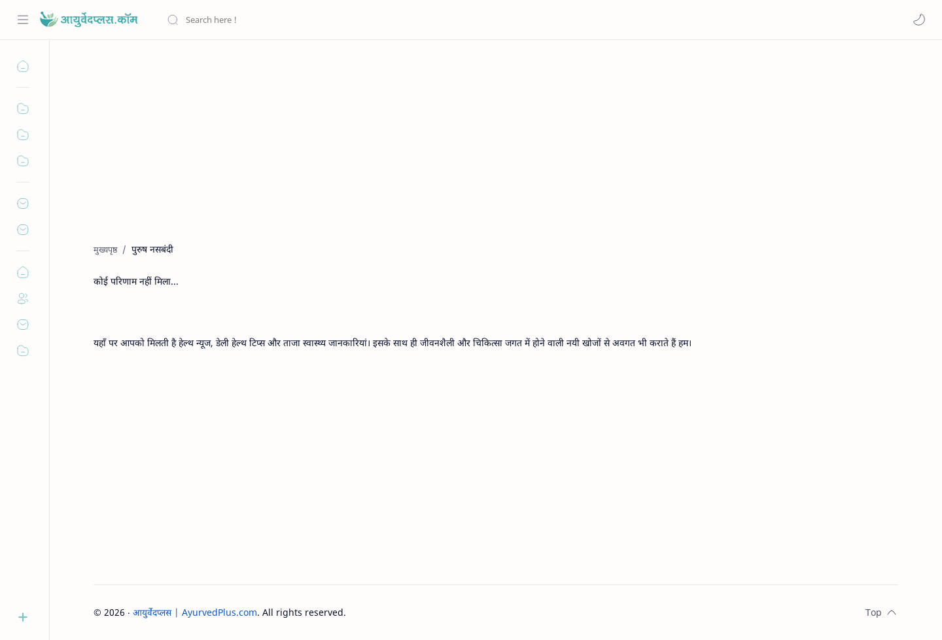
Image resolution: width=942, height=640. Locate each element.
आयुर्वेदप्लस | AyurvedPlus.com (195, 612)
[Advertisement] (486, 151)
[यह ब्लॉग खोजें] (271, 19)
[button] (919, 19)
